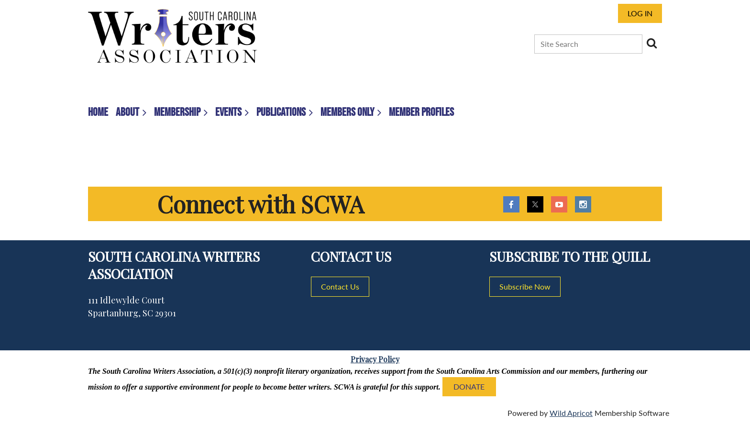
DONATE (469, 386)
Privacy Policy (375, 359)
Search (651, 43)
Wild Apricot (571, 412)
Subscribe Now (525, 286)
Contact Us (340, 286)
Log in (640, 13)
